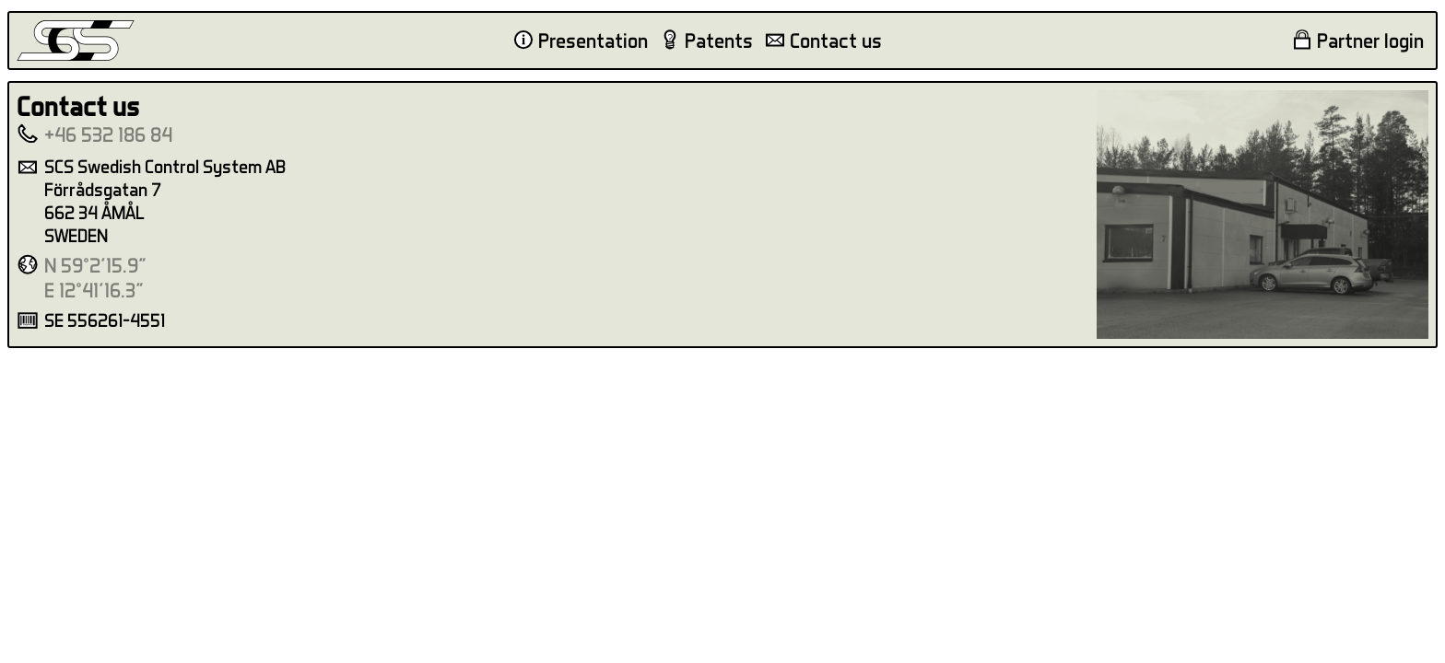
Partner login (1370, 40)
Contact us (836, 40)
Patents (719, 40)
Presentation (593, 40)
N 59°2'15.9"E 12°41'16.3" (95, 277)
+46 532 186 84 (108, 134)
